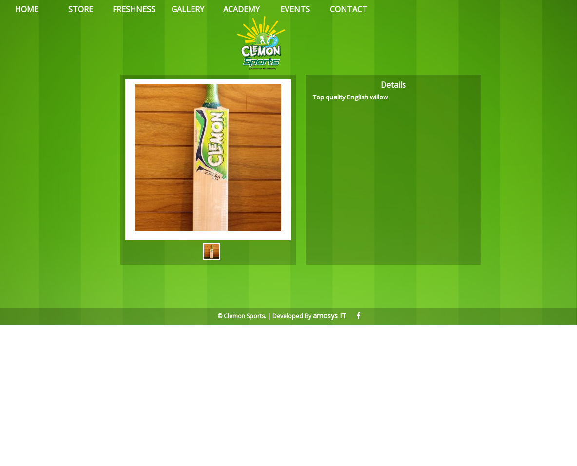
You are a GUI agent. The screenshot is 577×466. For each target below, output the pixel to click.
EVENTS (295, 9)
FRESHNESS (134, 9)
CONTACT (348, 9)
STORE (80, 9)
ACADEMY (241, 9)
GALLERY (188, 9)
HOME (26, 9)
